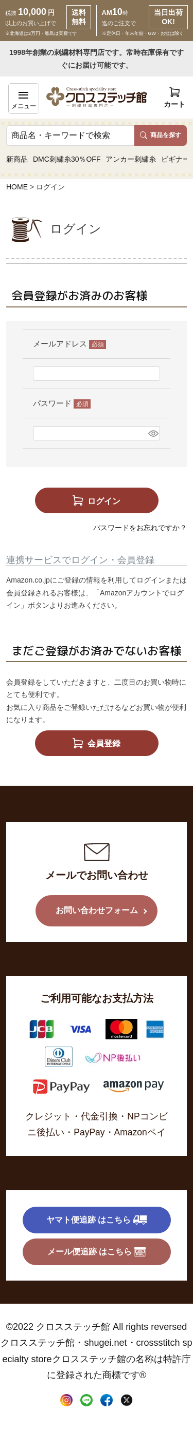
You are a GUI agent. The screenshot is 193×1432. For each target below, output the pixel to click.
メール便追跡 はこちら (96, 1251)
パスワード (62, 403)
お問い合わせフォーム (97, 910)
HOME (17, 187)
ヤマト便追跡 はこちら (96, 1220)
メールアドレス (69, 343)
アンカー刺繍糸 (131, 159)
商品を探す (160, 135)
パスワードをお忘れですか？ (140, 528)
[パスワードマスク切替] (153, 433)
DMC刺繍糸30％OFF (66, 159)
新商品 (17, 159)
